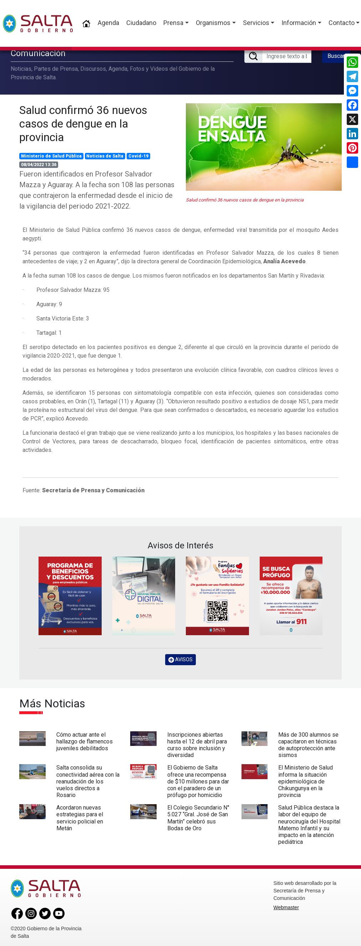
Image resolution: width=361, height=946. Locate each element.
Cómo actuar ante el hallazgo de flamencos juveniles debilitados (84, 741)
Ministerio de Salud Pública (51, 155)
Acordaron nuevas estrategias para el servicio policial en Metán (79, 818)
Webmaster (286, 907)
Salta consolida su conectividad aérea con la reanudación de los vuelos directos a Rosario (88, 781)
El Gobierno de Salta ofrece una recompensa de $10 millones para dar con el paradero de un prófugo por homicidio (198, 781)
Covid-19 (138, 155)
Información (298, 22)
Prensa (173, 22)
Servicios (256, 22)
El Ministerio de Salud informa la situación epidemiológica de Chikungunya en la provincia (305, 781)
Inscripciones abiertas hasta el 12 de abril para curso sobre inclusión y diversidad (197, 744)
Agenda (108, 22)
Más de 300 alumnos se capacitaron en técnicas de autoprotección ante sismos (308, 744)
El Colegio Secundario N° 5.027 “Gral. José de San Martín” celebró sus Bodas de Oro (198, 818)
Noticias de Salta (104, 155)
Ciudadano (141, 22)
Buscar (336, 56)
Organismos (213, 22)
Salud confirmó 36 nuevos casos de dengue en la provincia (83, 123)
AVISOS (180, 660)
